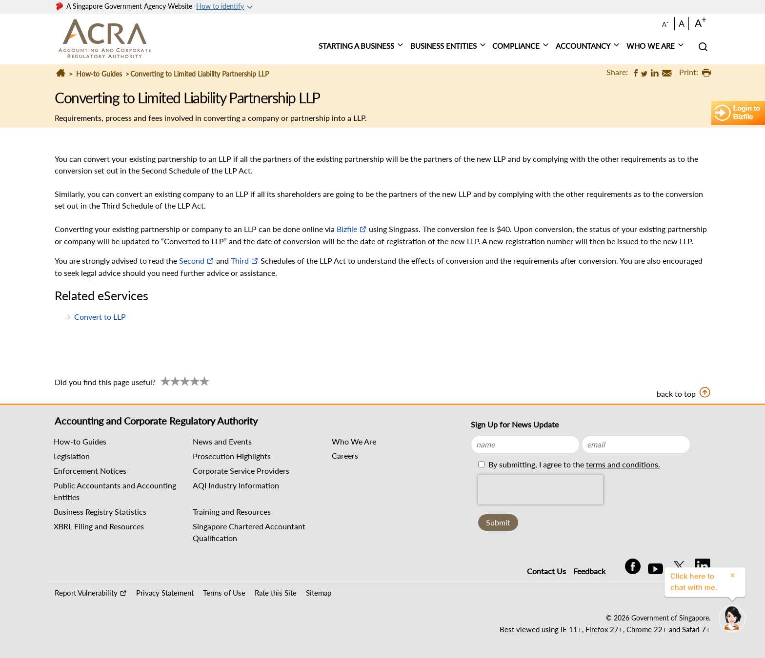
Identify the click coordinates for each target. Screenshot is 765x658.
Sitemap (318, 592)
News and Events (222, 441)
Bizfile (347, 228)
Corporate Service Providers (241, 470)
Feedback (589, 571)
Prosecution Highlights (232, 456)
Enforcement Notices (90, 470)
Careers (345, 455)
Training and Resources (232, 511)
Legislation (72, 456)
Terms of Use (224, 592)
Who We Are (354, 441)
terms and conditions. (623, 464)
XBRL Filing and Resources (99, 526)
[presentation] (540, 489)
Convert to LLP (100, 316)
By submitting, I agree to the (573, 464)
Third (240, 260)
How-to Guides (99, 74)
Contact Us (546, 571)
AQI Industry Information (236, 485)
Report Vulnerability (86, 592)
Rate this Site (276, 592)
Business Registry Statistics (100, 511)
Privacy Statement (165, 592)
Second (191, 260)
